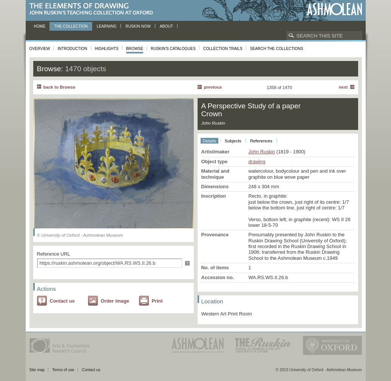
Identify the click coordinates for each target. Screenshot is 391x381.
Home (40, 26)
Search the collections (276, 49)
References (261, 141)
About (166, 26)
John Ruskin (262, 152)
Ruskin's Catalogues (173, 49)
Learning (106, 26)
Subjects (233, 141)
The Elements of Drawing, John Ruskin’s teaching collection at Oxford (93, 9)
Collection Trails (223, 49)
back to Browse (59, 87)
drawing (257, 161)
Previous (213, 87)
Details (209, 141)
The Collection (71, 26)
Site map (37, 370)
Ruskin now (138, 26)
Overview (39, 49)
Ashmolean (334, 9)
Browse (135, 49)
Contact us (62, 301)
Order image (115, 301)
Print (157, 301)
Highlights (107, 49)
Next (343, 87)
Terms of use (63, 370)
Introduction (72, 49)
